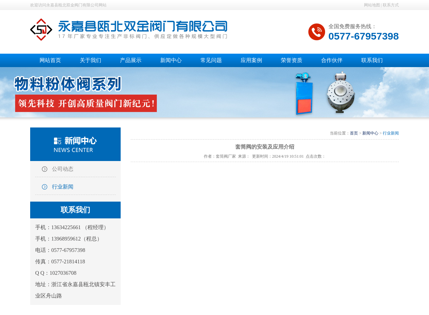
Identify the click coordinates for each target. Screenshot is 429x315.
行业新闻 (62, 187)
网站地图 (372, 5)
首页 (354, 133)
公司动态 (62, 169)
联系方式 (391, 5)
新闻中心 (370, 133)
